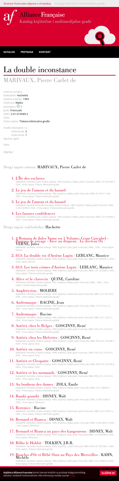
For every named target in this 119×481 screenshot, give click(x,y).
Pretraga (27, 52)
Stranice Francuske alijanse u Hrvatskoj (27, 3)
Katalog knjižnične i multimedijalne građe (80, 3)
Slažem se (108, 473)
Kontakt (45, 52)
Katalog (9, 52)
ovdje (72, 475)
